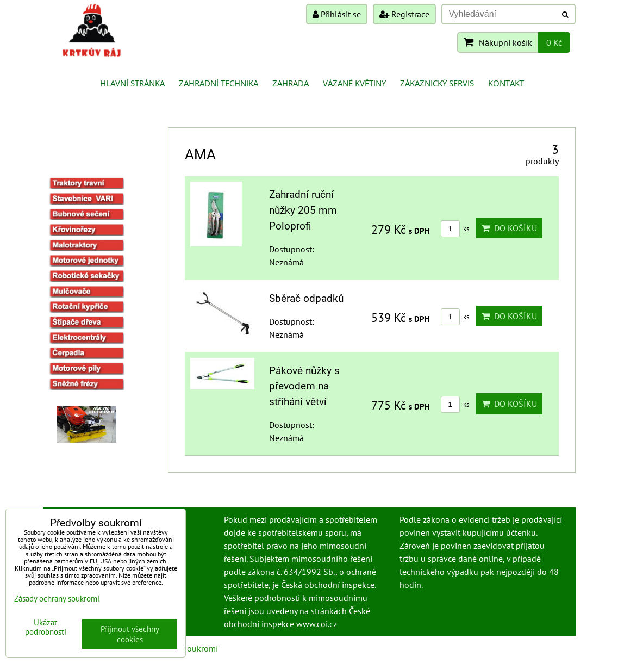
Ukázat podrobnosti (45, 627)
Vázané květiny (354, 83)
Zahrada (290, 83)
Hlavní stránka (132, 83)
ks (455, 228)
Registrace (404, 14)
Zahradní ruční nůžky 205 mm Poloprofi (303, 210)
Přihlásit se (337, 14)
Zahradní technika (218, 83)
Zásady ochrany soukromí (56, 598)
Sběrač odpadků (306, 298)
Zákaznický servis (437, 83)
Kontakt (506, 83)
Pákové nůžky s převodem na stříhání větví (304, 386)
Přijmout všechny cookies (130, 634)
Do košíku (509, 227)
